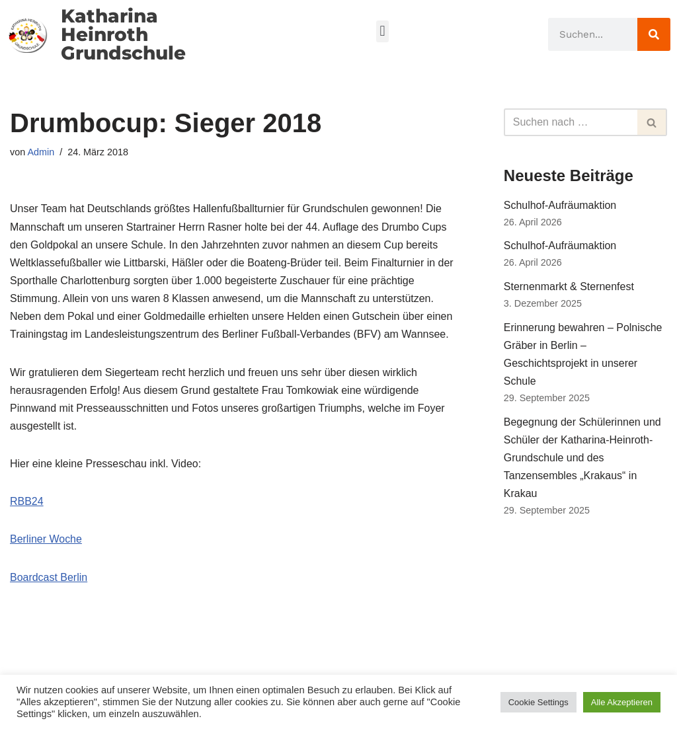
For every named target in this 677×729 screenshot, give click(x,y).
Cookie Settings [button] (538, 702)
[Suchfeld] (570, 122)
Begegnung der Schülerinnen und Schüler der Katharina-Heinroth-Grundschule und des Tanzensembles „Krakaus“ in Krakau (582, 458)
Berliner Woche (46, 539)
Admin (40, 152)
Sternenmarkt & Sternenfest (569, 286)
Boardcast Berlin (48, 577)
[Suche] (653, 34)
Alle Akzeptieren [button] (622, 702)
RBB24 (27, 502)
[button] (382, 31)
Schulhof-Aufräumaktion (560, 205)
